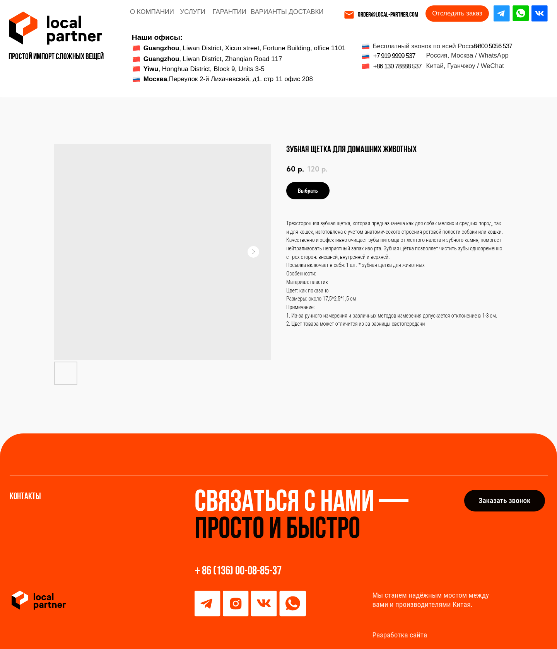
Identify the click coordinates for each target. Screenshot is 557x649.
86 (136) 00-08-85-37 (242, 572)
